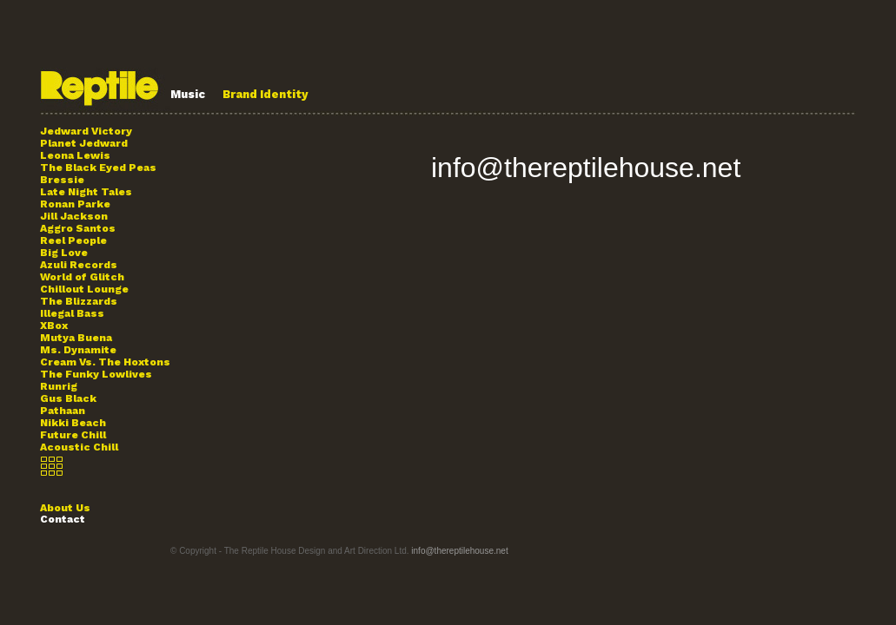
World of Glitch (82, 277)
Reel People (73, 240)
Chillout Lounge (84, 289)
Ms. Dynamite (78, 350)
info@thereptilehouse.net (585, 167)
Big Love (64, 253)
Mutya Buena (76, 338)
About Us (65, 508)
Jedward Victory (86, 131)
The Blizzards (78, 301)
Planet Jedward (84, 143)
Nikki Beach (73, 423)
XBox (54, 325)
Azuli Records (78, 265)
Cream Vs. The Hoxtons (105, 362)
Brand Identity (265, 94)
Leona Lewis (75, 155)
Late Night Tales (86, 192)
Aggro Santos (78, 228)
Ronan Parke (75, 204)
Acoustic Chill (79, 447)
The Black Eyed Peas (98, 167)
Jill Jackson (74, 216)
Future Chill (73, 435)
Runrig (58, 386)
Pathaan (62, 411)
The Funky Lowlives (96, 374)
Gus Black (68, 398)
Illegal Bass (72, 313)
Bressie (62, 180)
